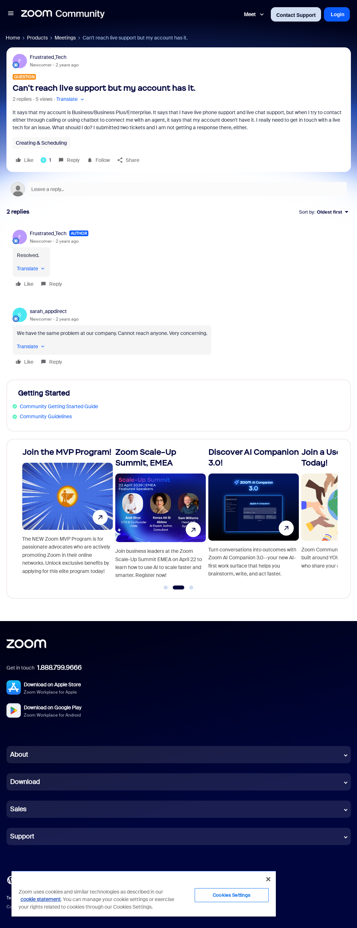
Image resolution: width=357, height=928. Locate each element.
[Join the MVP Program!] (67, 515)
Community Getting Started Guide (59, 406)
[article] (179, 260)
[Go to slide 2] (178, 587)
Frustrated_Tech (48, 57)
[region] (143, 894)
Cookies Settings (231, 895)
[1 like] (46, 160)
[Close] (268, 879)
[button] (10, 14)
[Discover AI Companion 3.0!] (253, 515)
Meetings (65, 37)
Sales (18, 809)
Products (37, 37)
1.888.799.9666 (59, 667)
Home (13, 37)
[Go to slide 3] (191, 587)
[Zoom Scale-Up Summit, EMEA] (160, 515)
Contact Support (296, 15)
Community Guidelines (46, 416)
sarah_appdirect (48, 311)
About (19, 754)
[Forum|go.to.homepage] (63, 14)
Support (22, 836)
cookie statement (40, 899)
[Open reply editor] (178, 189)
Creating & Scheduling (41, 143)
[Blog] (11, 879)
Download (25, 782)
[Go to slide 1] (166, 587)
